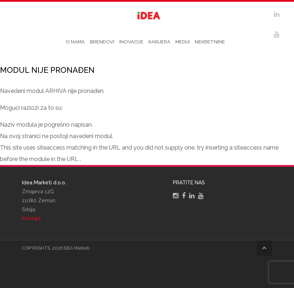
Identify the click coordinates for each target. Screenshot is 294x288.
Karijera (159, 41)
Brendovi (102, 41)
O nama (75, 41)
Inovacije (131, 41)
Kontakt (31, 218)
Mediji (182, 41)
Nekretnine (210, 41)
